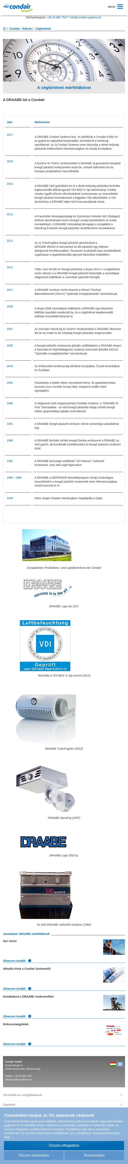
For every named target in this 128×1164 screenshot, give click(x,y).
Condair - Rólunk (20, 28)
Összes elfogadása (64, 1145)
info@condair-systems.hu (85, 17)
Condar (18, 8)
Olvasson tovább (17, 960)
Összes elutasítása (34, 1155)
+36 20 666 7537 (57, 17)
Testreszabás (94, 1155)
